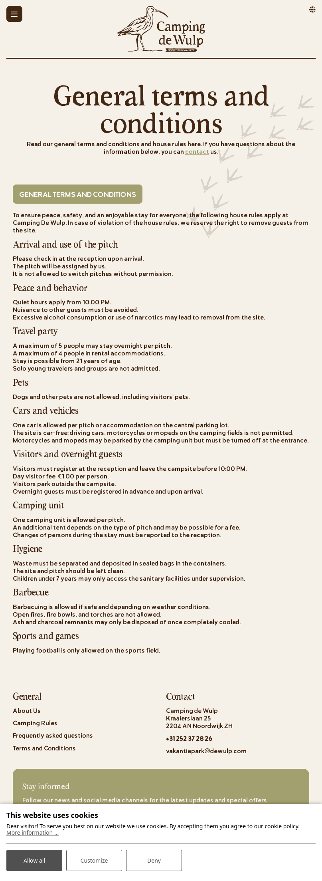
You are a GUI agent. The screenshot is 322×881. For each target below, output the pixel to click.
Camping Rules (35, 722)
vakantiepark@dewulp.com (206, 750)
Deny (154, 860)
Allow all (34, 860)
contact (197, 151)
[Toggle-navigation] (14, 14)
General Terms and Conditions (77, 193)
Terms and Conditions (44, 748)
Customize (94, 860)
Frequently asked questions (53, 735)
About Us (27, 710)
